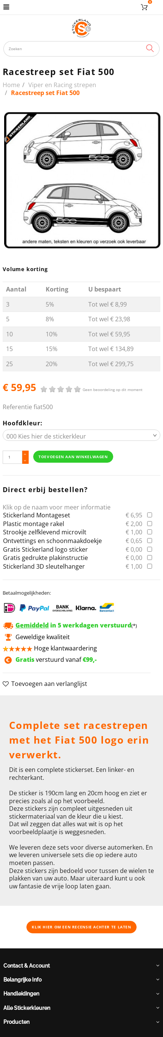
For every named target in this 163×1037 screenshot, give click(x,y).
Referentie (17, 407)
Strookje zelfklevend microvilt (44, 532)
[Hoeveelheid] (12, 457)
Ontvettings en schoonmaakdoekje (52, 541)
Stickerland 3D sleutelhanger (44, 566)
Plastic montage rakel (33, 524)
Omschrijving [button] (27, 705)
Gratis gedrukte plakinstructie (45, 558)
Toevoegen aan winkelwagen (73, 456)
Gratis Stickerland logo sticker (45, 549)
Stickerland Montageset (36, 515)
